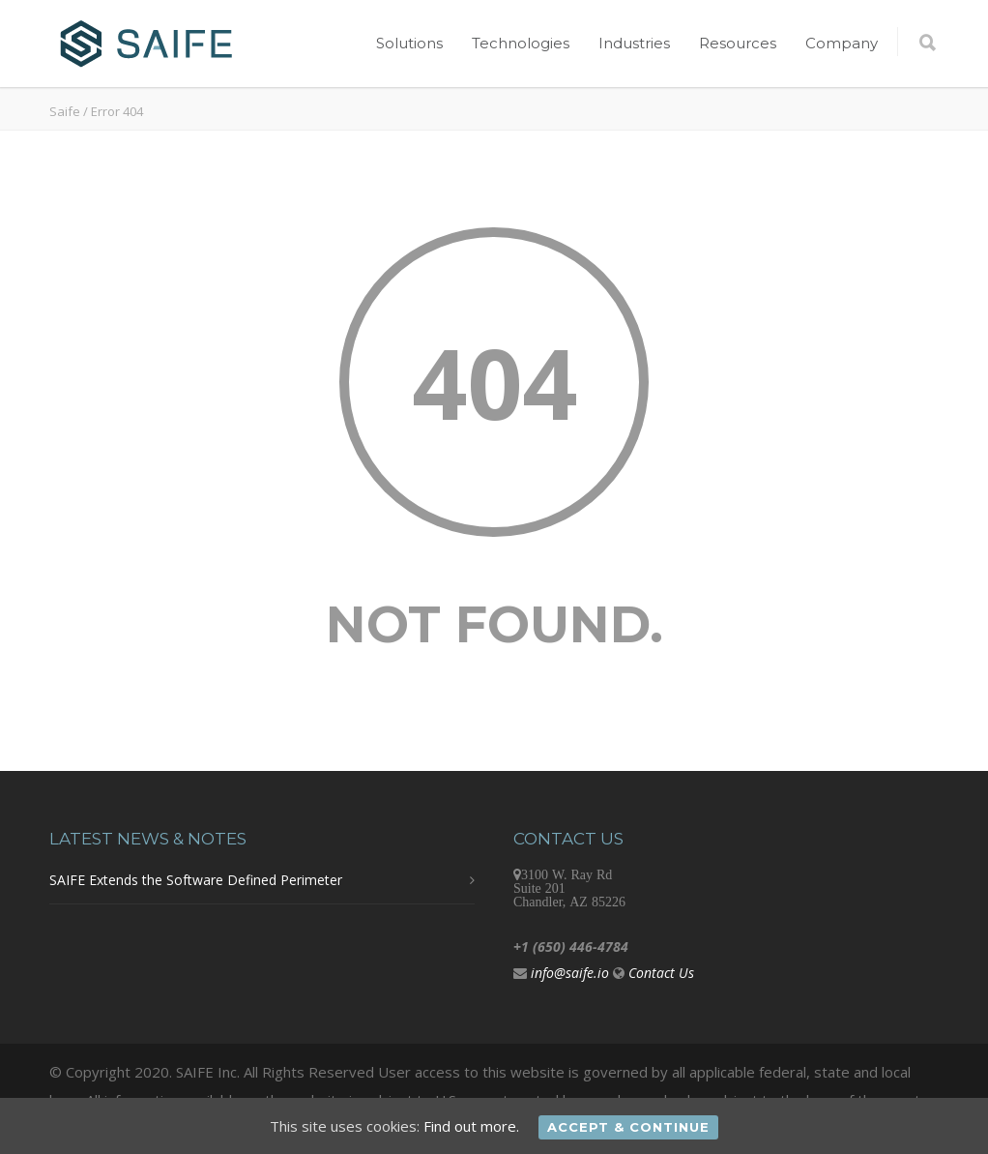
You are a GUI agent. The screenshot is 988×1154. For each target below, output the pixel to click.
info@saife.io (570, 972)
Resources (737, 43)
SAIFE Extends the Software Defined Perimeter (195, 880)
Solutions (409, 43)
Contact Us (661, 972)
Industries (634, 43)
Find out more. (471, 1126)
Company (841, 43)
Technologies (520, 43)
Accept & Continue (628, 1127)
